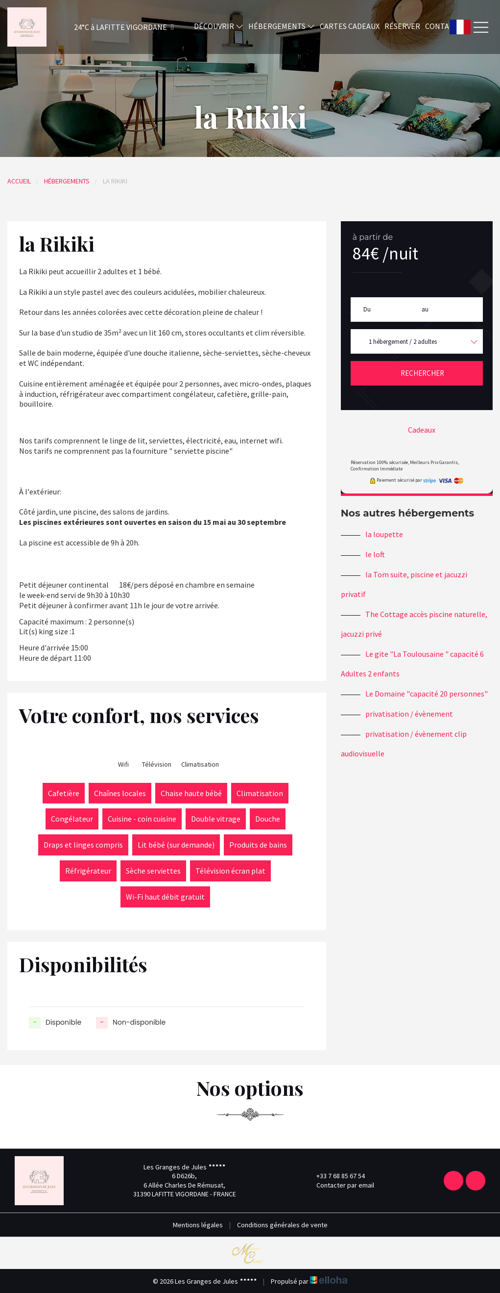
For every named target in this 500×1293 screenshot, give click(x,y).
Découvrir (218, 26)
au (425, 309)
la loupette (384, 534)
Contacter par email (339, 1185)
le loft (375, 554)
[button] (111, 27)
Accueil (19, 181)
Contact (441, 26)
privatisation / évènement (409, 714)
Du (367, 309)
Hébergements (281, 26)
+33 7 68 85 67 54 (335, 1175)
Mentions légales (198, 1224)
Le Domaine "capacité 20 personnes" (426, 693)
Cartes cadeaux (350, 26)
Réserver (402, 26)
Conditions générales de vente (282, 1224)
